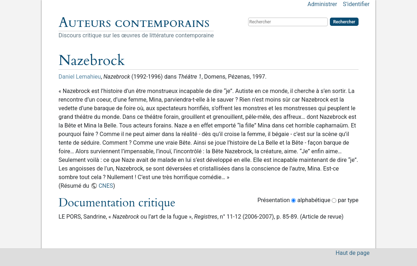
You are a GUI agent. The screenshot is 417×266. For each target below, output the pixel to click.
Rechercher (344, 21)
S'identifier (356, 4)
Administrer (322, 4)
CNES (106, 185)
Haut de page (353, 252)
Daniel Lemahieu (79, 76)
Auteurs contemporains (133, 22)
